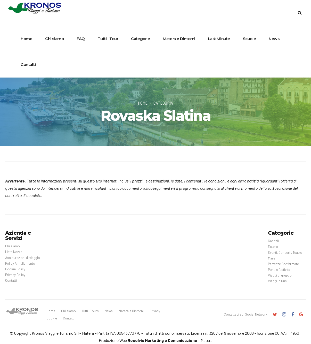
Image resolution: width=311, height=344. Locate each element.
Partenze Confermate (283, 264)
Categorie (140, 38)
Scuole (249, 38)
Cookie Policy (15, 269)
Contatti (28, 64)
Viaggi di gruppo (280, 275)
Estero (273, 246)
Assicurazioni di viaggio (22, 258)
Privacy (155, 311)
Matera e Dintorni (179, 38)
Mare (271, 258)
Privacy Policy (15, 275)
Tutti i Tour (108, 38)
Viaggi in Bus (277, 281)
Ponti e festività (279, 269)
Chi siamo (54, 38)
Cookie (51, 318)
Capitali (273, 241)
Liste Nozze (13, 252)
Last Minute (219, 38)
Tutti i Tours (90, 311)
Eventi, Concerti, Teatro (285, 252)
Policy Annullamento (20, 263)
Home (26, 38)
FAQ (81, 38)
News (274, 38)
